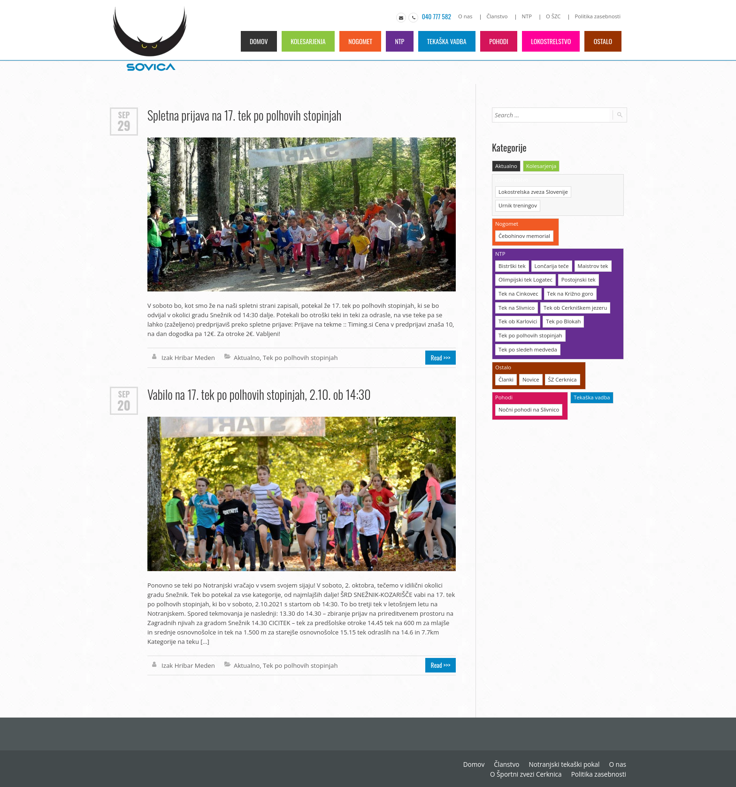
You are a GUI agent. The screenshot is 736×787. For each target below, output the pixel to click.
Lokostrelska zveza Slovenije (532, 190)
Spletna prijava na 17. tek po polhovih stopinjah (243, 115)
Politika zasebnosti (598, 16)
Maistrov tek (591, 249)
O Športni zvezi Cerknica (592, 763)
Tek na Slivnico (516, 290)
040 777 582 (439, 16)
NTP (528, 16)
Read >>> (441, 357)
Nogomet (357, 41)
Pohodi (497, 41)
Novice (530, 361)
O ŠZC (554, 16)
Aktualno (245, 357)
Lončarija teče (550, 249)
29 (123, 125)
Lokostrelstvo (550, 41)
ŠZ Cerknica (561, 361)
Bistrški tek (511, 249)
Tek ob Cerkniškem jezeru (574, 290)
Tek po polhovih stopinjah (297, 357)
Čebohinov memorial (523, 220)
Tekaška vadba (444, 41)
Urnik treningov (594, 190)
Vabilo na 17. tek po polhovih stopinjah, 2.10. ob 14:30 (257, 394)
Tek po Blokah (562, 304)
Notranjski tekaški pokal (489, 763)
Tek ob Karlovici (517, 304)
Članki (505, 361)
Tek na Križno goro (568, 277)
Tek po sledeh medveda (526, 331)
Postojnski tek (576, 263)
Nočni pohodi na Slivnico (528, 390)
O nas (468, 16)
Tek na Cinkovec (517, 277)
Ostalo (603, 41)
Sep (124, 114)
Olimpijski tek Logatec (524, 263)
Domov (254, 41)
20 (123, 405)
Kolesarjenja (304, 41)
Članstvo (499, 16)
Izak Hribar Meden (187, 357)
